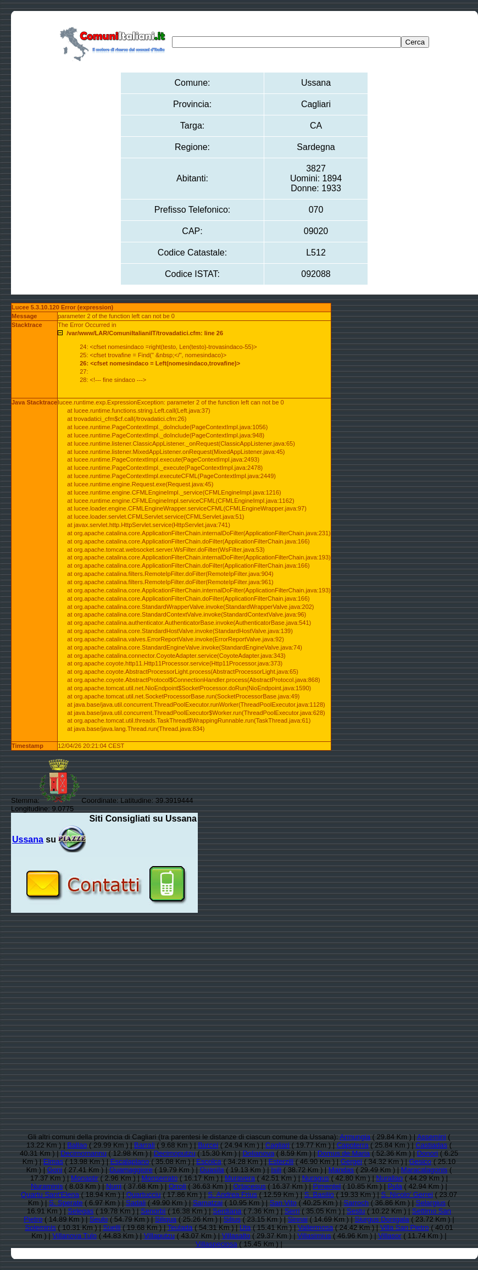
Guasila (211, 1170)
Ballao (77, 1145)
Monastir (84, 1178)
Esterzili (281, 1161)
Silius (232, 1219)
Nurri (113, 1186)
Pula (395, 1186)
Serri (292, 1211)
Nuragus (315, 1178)
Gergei (351, 1161)
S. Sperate (65, 1203)
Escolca (208, 1161)
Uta (245, 1227)
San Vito (283, 1203)
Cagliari (277, 1145)
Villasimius (314, 1236)
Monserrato (159, 1178)
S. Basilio (319, 1194)
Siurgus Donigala (382, 1219)
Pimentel (327, 1186)
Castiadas (431, 1145)
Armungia (355, 1137)
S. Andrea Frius (232, 1194)
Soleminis (40, 1227)
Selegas (80, 1211)
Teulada (180, 1227)
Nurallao (389, 1178)
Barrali (144, 1145)
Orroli (177, 1186)
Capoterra (353, 1145)
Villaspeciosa (216, 1244)
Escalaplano (129, 1161)
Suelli (111, 1227)
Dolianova (258, 1153)
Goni (54, 1170)
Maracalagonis (424, 1170)
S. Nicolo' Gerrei (407, 1194)
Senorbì (153, 1211)
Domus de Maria (344, 1153)
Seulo (99, 1219)
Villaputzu (159, 1236)
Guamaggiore (131, 1170)
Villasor (389, 1236)
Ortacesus (249, 1186)
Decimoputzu (175, 1153)
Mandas (341, 1170)
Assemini (431, 1137)
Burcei (208, 1145)
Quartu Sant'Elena (50, 1194)
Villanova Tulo (74, 1236)
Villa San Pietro (404, 1227)
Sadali (136, 1203)
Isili (276, 1170)
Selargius (431, 1203)
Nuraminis (47, 1186)
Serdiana (227, 1211)
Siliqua (165, 1219)
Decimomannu (83, 1153)
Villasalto (236, 1236)
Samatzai (208, 1203)
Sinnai (298, 1219)
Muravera (240, 1178)
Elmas (53, 1161)
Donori (427, 1153)
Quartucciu (143, 1194)
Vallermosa (315, 1227)
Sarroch (356, 1203)
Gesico (420, 1161)
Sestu (356, 1211)
